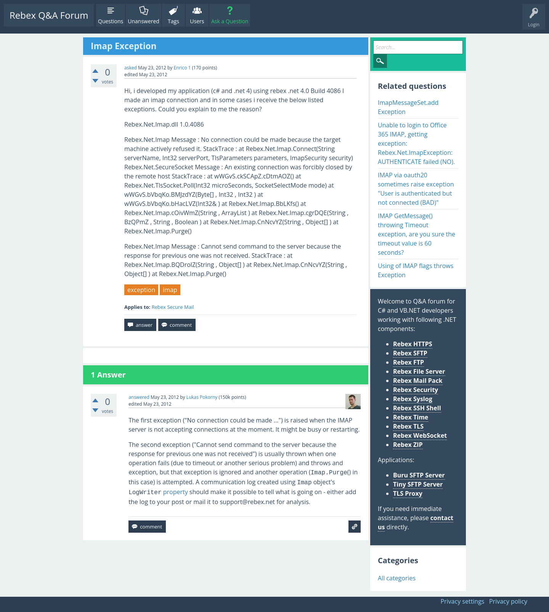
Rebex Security (415, 390)
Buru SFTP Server (419, 475)
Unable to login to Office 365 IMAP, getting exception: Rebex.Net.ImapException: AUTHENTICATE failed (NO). (416, 143)
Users (197, 21)
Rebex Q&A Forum (49, 15)
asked (130, 67)
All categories (397, 578)
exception (141, 290)
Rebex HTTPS (412, 344)
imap (170, 290)
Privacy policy (508, 601)
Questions (110, 21)
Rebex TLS (408, 426)
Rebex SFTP (410, 353)
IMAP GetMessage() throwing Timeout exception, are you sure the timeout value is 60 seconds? (416, 234)
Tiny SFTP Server (418, 484)
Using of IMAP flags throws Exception (415, 270)
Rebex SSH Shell (417, 408)
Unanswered (143, 21)
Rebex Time (410, 417)
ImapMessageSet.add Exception (408, 107)
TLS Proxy (407, 493)
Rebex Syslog (412, 399)
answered (138, 397)
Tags (173, 21)
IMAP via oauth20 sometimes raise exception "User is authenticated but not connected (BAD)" (416, 189)
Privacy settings (462, 601)
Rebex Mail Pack (418, 380)
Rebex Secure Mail (173, 307)
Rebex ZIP (408, 444)
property (158, 492)
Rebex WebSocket (420, 435)
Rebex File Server (419, 371)
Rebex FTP (408, 362)
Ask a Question (229, 21)
